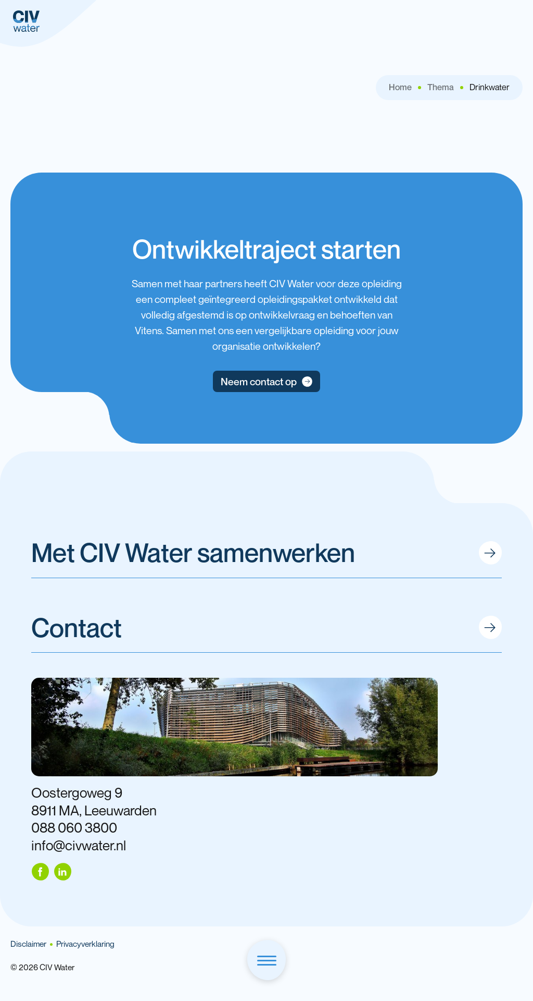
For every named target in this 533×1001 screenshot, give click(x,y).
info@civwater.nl (78, 845)
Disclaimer (28, 944)
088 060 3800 (74, 827)
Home (400, 87)
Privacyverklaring (85, 944)
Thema (440, 87)
